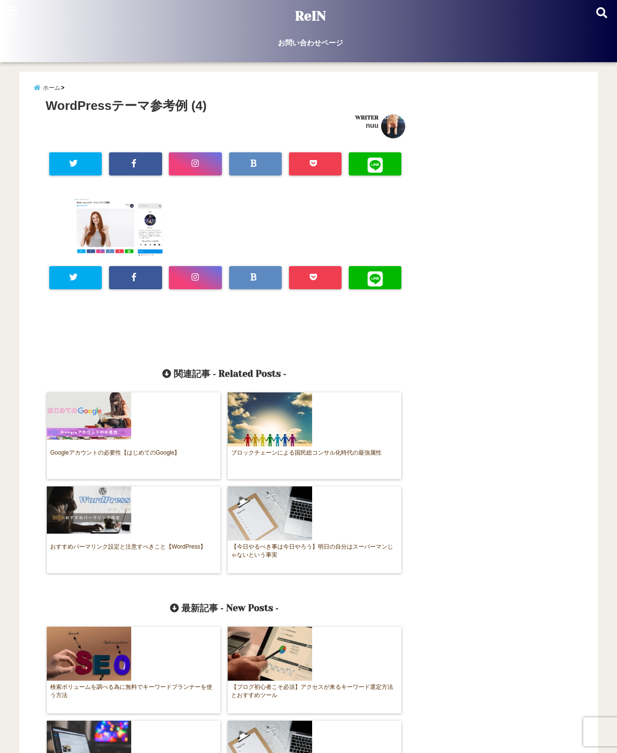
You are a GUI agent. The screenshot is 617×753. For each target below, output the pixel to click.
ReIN (310, 16)
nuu (372, 130)
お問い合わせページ (310, 43)
